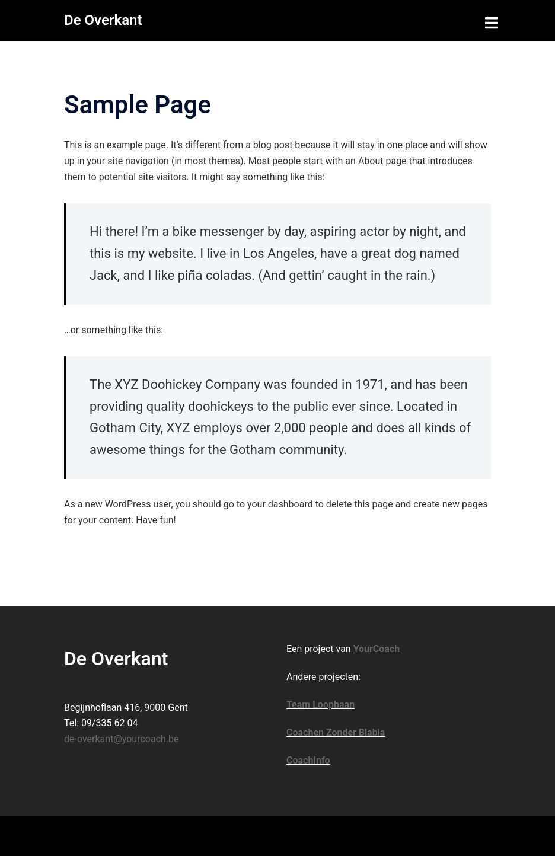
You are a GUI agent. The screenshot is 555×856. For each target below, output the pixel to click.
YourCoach (376, 648)
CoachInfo (308, 760)
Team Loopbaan (320, 704)
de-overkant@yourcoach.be (121, 739)
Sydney (254, 835)
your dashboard (280, 504)
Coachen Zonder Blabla (335, 732)
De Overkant (103, 20)
